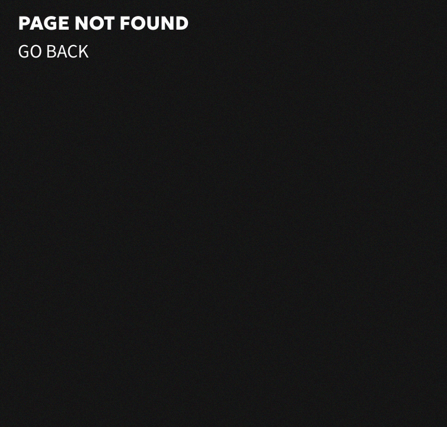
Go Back (53, 51)
